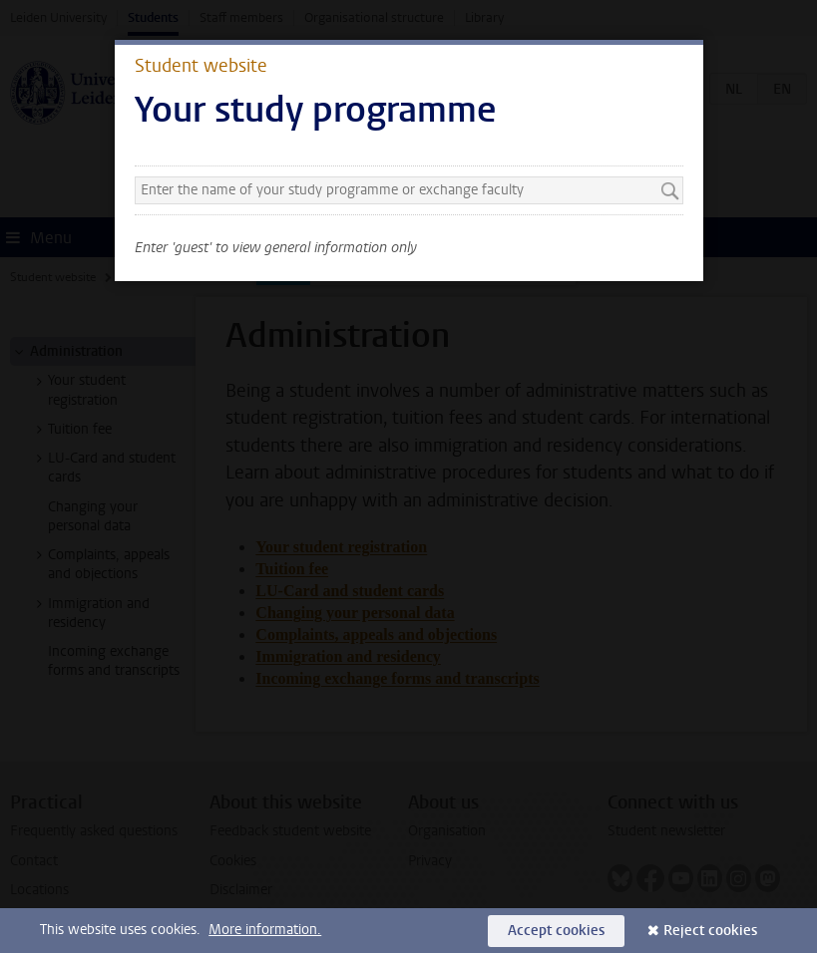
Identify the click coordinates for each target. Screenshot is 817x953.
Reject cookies (710, 930)
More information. (264, 929)
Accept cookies (556, 930)
